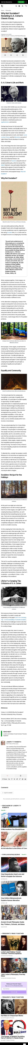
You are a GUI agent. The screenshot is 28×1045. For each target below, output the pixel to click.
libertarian (17, 137)
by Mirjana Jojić (4, 902)
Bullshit (3, 165)
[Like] (7, 775)
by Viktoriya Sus (4, 878)
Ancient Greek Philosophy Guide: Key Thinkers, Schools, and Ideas (13, 923)
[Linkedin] (9, 779)
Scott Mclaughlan (5, 1017)
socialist (9, 232)
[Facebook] (11, 779)
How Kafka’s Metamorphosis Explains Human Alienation (11, 899)
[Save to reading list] (11, 55)
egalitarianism (5, 122)
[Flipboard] (22, 779)
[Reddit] (17, 779)
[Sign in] (22, 6)
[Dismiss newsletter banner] (26, 2)
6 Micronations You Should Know (13, 829)
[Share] (17, 55)
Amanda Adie (5, 955)
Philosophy (8, 10)
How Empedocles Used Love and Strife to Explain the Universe (12, 875)
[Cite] (23, 55)
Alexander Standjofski (6, 978)
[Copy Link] (20, 779)
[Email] (25, 779)
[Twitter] (14, 779)
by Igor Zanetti (4, 926)
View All (3, 810)
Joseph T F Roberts (10, 35)
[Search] (16, 6)
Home (2, 10)
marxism (14, 161)
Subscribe (21, 2)
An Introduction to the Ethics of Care (14, 848)
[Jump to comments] (5, 55)
